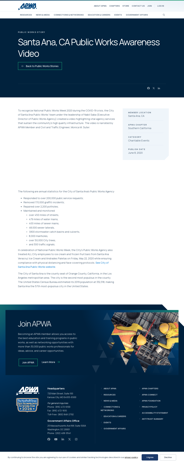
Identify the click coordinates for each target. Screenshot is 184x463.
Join (149, 6)
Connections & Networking (69, 14)
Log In (160, 6)
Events (118, 14)
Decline (168, 457)
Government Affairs (137, 14)
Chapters (114, 6)
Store (125, 6)
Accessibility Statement (155, 413)
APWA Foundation (151, 400)
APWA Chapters (150, 388)
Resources (26, 14)
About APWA (100, 6)
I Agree (149, 457)
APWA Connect (150, 394)
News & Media (43, 14)
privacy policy (131, 457)
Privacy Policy (149, 406)
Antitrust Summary (152, 419)
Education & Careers (99, 14)
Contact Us (138, 6)
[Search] (164, 14)
